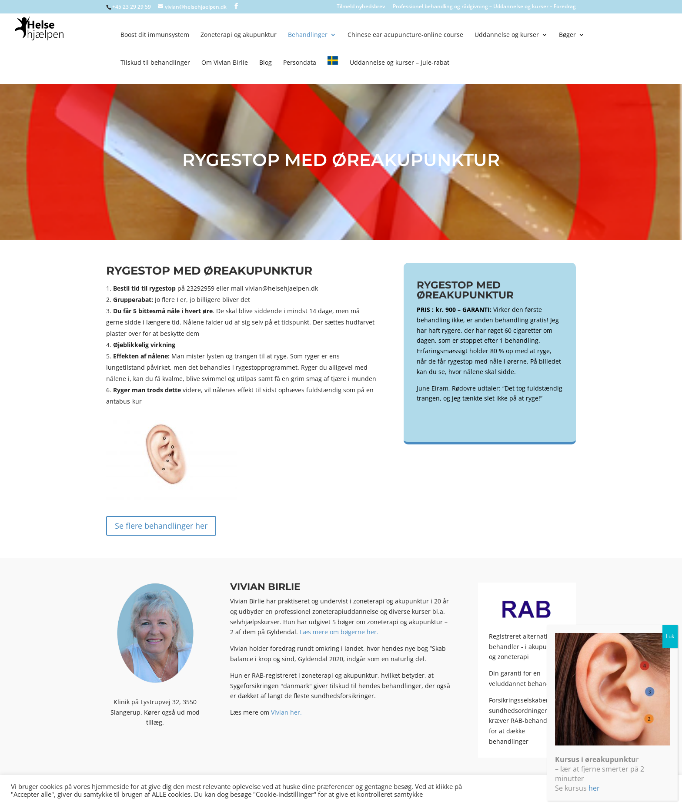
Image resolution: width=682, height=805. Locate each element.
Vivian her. (286, 712)
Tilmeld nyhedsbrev (361, 7)
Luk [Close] (670, 754)
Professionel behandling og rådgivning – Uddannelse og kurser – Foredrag (484, 7)
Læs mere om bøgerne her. (339, 632)
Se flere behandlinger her (161, 525)
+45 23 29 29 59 (131, 6)
